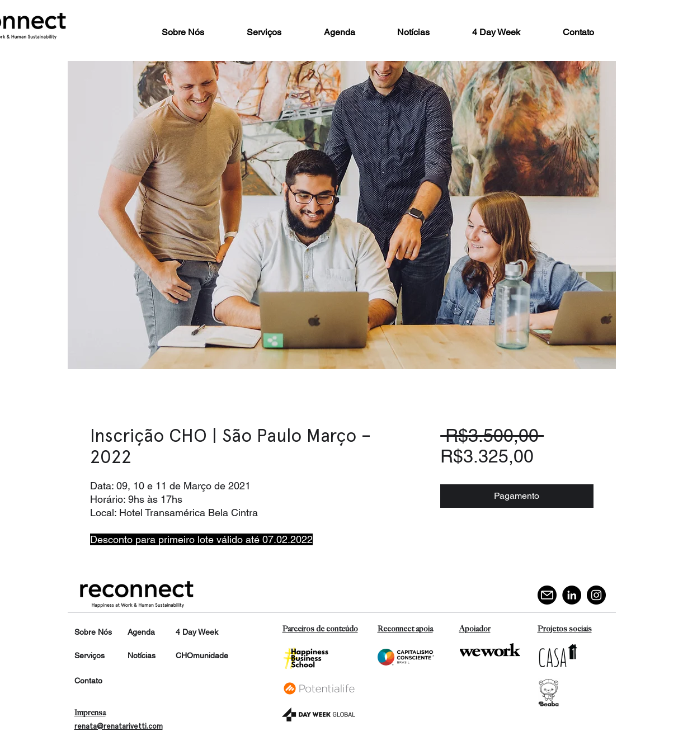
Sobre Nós (93, 631)
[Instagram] (596, 595)
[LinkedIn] (571, 595)
